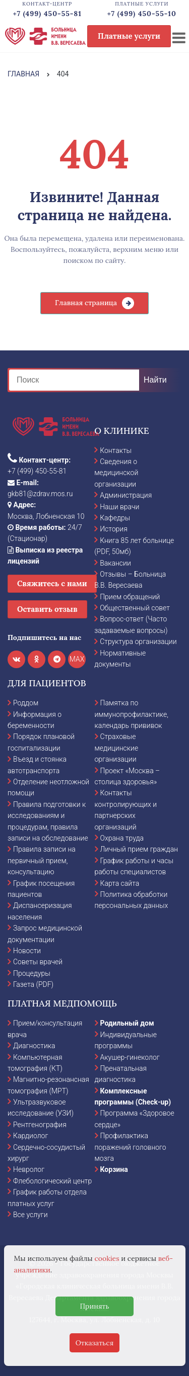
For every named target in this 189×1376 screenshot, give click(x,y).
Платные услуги (129, 36)
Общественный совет (135, 608)
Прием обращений (130, 597)
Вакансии (115, 563)
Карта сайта (120, 883)
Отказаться (95, 1342)
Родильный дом (127, 1023)
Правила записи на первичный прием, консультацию (42, 860)
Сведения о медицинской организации (116, 472)
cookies (106, 1258)
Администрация (126, 495)
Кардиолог (30, 1136)
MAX (77, 659)
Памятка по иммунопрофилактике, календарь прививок (131, 714)
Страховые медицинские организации (117, 747)
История (114, 529)
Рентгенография (40, 1125)
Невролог (28, 1169)
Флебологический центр (52, 1181)
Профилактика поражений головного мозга (130, 1147)
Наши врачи (119, 507)
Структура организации (138, 641)
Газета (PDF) (33, 984)
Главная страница (86, 302)
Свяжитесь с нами (52, 583)
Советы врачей (37, 962)
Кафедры (115, 518)
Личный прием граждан (139, 849)
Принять (94, 1306)
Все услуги (30, 1215)
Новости (27, 951)
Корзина (114, 1169)
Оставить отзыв (47, 609)
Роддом (25, 703)
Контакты (116, 450)
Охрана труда (122, 838)
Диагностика (34, 1046)
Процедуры (31, 973)
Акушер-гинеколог (130, 1057)
